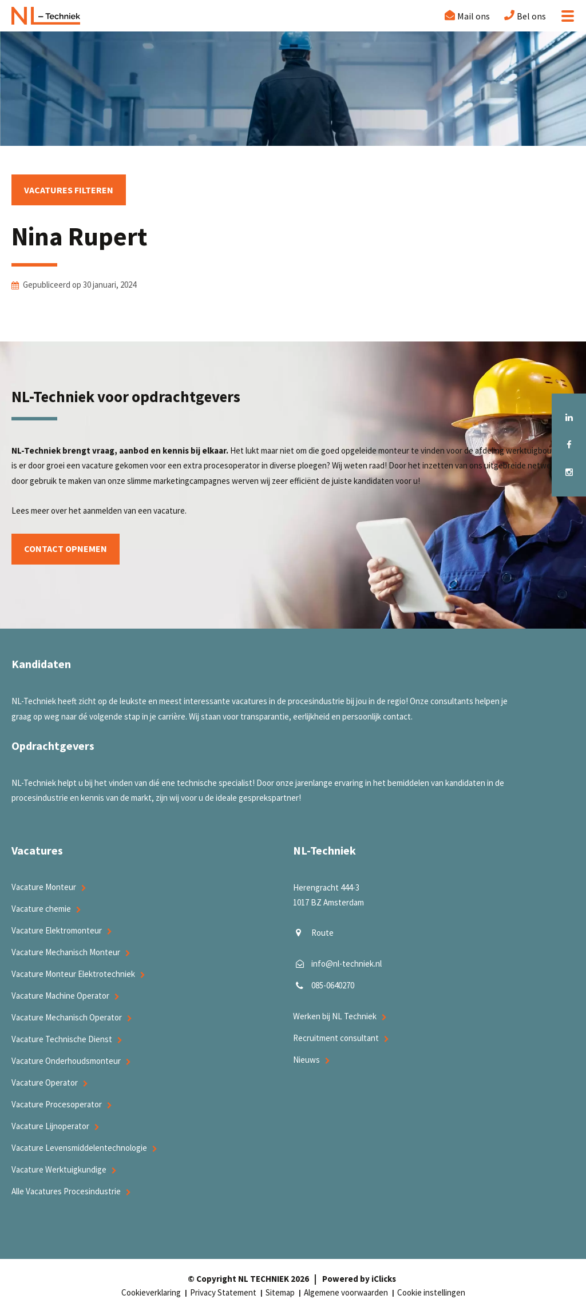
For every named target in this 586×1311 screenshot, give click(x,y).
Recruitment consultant (336, 1037)
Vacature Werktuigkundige (58, 1169)
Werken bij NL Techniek (335, 1016)
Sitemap (280, 1292)
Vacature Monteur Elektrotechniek (73, 973)
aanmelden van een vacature (134, 510)
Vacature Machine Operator (60, 995)
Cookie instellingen (431, 1292)
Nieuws (306, 1059)
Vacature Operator (44, 1082)
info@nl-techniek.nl (346, 963)
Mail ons (473, 16)
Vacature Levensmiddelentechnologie (79, 1147)
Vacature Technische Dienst (61, 1039)
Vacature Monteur (43, 886)
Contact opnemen (65, 549)
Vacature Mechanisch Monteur (65, 952)
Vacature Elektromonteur (56, 930)
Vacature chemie (41, 908)
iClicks (383, 1278)
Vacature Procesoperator (56, 1104)
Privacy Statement (223, 1292)
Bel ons (531, 16)
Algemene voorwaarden (346, 1292)
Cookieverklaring (151, 1292)
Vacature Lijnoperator (50, 1126)
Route (322, 932)
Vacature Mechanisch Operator (66, 1017)
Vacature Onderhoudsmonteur (66, 1060)
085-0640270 (332, 985)
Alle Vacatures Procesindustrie (66, 1191)
